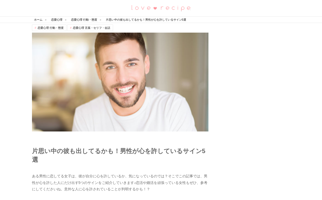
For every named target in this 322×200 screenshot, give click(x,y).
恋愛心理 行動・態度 (51, 27)
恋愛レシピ (161, 7)
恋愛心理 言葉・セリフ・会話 (91, 27)
